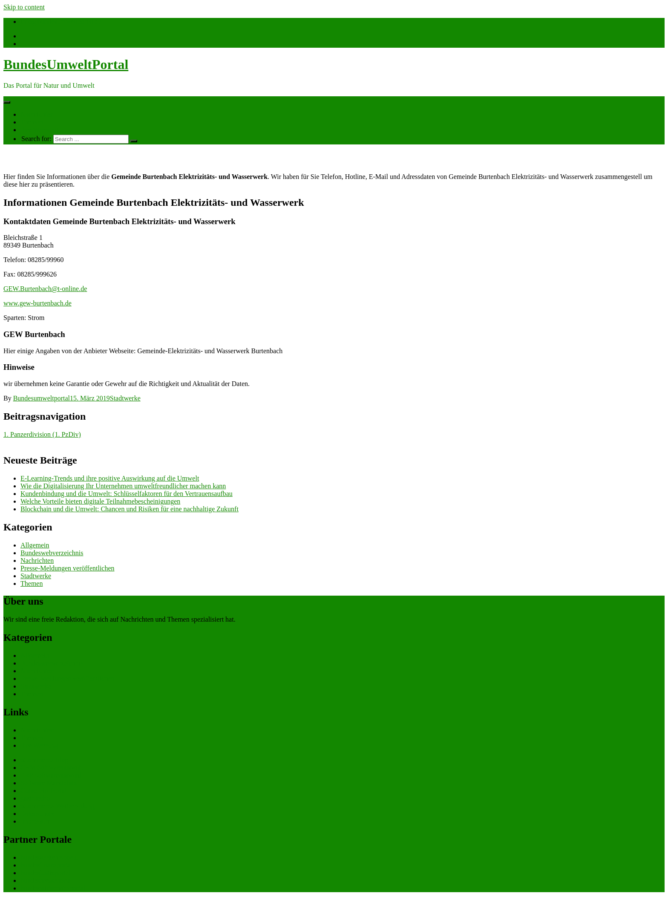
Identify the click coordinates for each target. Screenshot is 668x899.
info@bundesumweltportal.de (60, 21)
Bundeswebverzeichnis (52, 552)
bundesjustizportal (45, 872)
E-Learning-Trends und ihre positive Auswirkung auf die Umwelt (109, 478)
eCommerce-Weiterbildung (57, 806)
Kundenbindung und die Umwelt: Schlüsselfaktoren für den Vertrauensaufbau (126, 493)
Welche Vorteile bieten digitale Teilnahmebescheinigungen (100, 501)
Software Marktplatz (48, 783)
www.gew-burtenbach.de (37, 303)
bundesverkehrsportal (49, 857)
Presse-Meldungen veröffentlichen (67, 568)
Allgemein (34, 545)
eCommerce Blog (44, 760)
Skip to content (24, 7)
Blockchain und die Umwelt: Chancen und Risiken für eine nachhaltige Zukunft (129, 509)
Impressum (35, 821)
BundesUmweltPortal (65, 64)
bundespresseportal (46, 880)
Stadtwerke (125, 398)
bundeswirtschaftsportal (53, 888)
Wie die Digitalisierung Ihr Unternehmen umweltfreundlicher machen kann (123, 486)
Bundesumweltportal (41, 398)
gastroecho (35, 798)
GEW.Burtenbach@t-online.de (45, 288)
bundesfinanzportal (46, 865)
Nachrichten (37, 114)
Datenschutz (37, 813)
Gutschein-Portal (43, 790)
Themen (31, 122)
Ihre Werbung (39, 129)
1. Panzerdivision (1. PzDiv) (42, 434)
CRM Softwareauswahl (52, 767)
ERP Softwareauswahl (50, 775)
